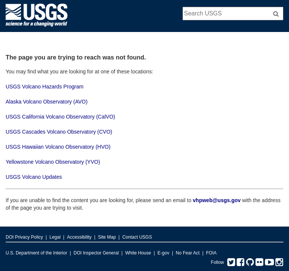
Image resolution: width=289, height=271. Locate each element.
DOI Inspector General (96, 253)
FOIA (211, 253)
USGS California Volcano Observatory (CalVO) (60, 117)
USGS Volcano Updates (34, 177)
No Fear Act (187, 253)
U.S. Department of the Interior (36, 253)
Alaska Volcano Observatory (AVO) (47, 102)
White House (138, 253)
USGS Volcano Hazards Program (45, 87)
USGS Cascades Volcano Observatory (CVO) (59, 132)
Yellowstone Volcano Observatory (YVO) (53, 162)
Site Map (107, 237)
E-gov (163, 253)
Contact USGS (137, 237)
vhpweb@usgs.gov (216, 200)
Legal (54, 237)
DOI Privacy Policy (24, 237)
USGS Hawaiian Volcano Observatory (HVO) (58, 147)
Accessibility (79, 237)
